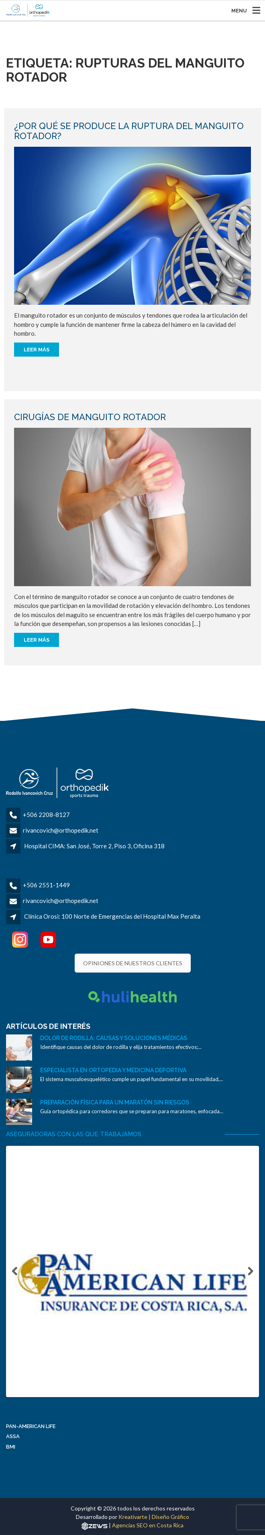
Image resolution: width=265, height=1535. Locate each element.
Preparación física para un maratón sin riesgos (114, 1102)
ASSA (13, 1438)
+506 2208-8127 (46, 814)
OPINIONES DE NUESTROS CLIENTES (132, 963)
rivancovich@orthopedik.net (60, 830)
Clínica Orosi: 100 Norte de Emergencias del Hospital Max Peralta (112, 916)
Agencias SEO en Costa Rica (147, 1527)
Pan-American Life (30, 1428)
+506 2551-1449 (46, 885)
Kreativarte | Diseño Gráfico (153, 1518)
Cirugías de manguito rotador (90, 417)
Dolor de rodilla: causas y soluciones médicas (113, 1038)
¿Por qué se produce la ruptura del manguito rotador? (129, 131)
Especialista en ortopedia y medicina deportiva (113, 1070)
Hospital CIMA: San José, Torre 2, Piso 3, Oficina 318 (94, 846)
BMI (10, 1449)
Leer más (36, 350)
